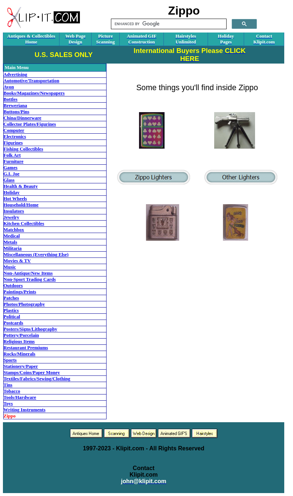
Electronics (15, 136)
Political (12, 316)
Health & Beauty (21, 186)
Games (11, 167)
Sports (10, 360)
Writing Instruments (25, 409)
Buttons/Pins (17, 111)
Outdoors (13, 285)
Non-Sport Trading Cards (30, 279)
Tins (8, 385)
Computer (14, 130)
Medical (12, 236)
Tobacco (12, 391)
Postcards (13, 322)
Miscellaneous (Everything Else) (36, 254)
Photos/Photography (24, 304)
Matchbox (14, 229)
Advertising (15, 74)
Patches (11, 298)
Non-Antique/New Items (28, 273)
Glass (9, 180)
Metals (11, 242)
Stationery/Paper (21, 366)
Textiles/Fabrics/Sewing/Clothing (37, 378)
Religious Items (19, 341)
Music (10, 267)
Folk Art (12, 155)
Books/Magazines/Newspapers (34, 93)
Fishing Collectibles (23, 149)
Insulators (14, 211)
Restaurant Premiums (26, 347)
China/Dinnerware (23, 118)
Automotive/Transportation (31, 80)
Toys (8, 403)
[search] (168, 24)
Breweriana (15, 105)
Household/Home (21, 204)
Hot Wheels (15, 198)
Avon (9, 86)
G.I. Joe (12, 173)
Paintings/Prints (20, 291)
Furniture (14, 161)
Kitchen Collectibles (24, 223)
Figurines (13, 142)
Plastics (11, 310)
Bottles (11, 99)
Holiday (12, 192)
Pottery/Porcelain (21, 335)
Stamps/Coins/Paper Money (32, 372)
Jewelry (11, 217)
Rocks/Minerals (19, 353)
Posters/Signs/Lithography (30, 329)
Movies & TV (17, 260)
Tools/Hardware (20, 397)
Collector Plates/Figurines (30, 124)
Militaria (13, 248)
